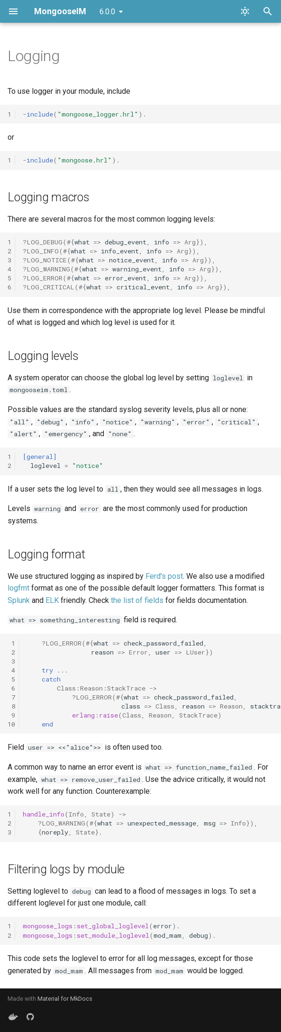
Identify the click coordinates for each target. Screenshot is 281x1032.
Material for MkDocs (64, 998)
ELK (52, 600)
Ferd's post (164, 576)
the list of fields (137, 600)
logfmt (18, 587)
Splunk (19, 600)
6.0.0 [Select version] (107, 11)
